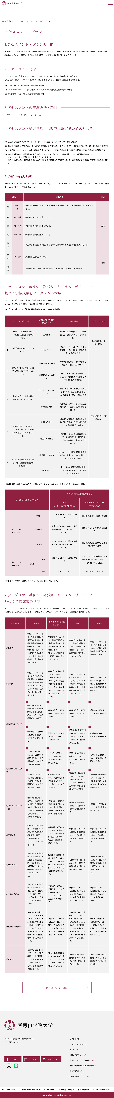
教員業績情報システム (78, 1076)
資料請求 (32, 1059)
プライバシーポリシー (78, 1044)
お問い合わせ (52, 1059)
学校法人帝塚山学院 (9, 1089)
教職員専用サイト (76, 1055)
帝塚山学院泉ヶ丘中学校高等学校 (59, 1089)
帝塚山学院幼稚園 (103, 1089)
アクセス (14, 1059)
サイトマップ (75, 1049)
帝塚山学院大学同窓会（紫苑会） (82, 1065)
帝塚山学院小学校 (84, 1089)
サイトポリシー (75, 1039)
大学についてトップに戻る (57, 987)
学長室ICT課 (74, 1071)
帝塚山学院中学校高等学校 (32, 1089)
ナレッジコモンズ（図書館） (80, 1060)
